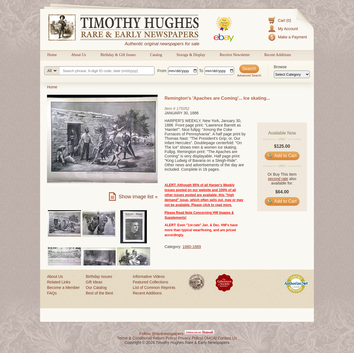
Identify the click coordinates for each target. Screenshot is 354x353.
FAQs (52, 293)
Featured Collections (150, 282)
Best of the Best (99, 293)
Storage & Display (190, 55)
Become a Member (63, 287)
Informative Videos (149, 276)
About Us (78, 55)
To (201, 71)
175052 (182, 108)
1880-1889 (192, 246)
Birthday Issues (99, 276)
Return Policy (164, 338)
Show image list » (138, 196)
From (161, 71)
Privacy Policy (190, 338)
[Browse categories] (292, 74)
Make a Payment (292, 37)
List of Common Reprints (154, 287)
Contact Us (227, 338)
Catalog (156, 55)
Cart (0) (284, 20)
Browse (280, 67)
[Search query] (99, 70)
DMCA (209, 338)
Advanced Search (249, 75)
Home (52, 55)
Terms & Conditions (134, 338)
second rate (278, 178)
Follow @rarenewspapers (161, 333)
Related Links (59, 282)
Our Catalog (96, 287)
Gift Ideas (94, 282)
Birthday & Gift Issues (118, 55)
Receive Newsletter (235, 55)
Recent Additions (277, 55)
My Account (288, 29)
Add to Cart (282, 155)
